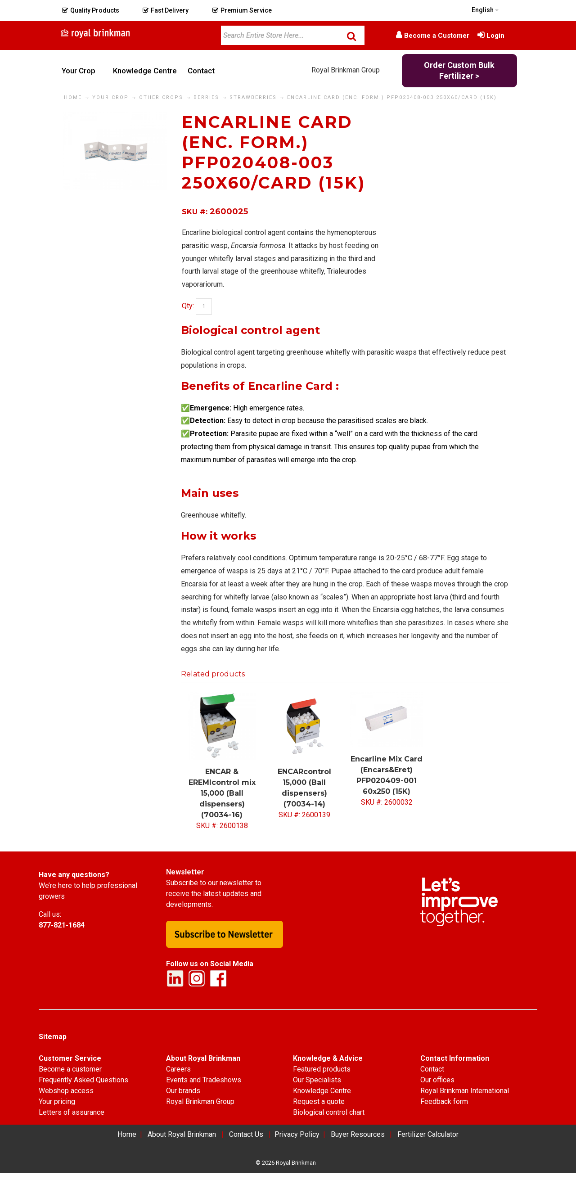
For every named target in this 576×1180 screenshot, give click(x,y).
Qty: (188, 306)
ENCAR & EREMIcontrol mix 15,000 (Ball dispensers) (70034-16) (222, 793)
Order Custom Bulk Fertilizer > (459, 70)
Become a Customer (436, 36)
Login (495, 36)
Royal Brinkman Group (345, 70)
